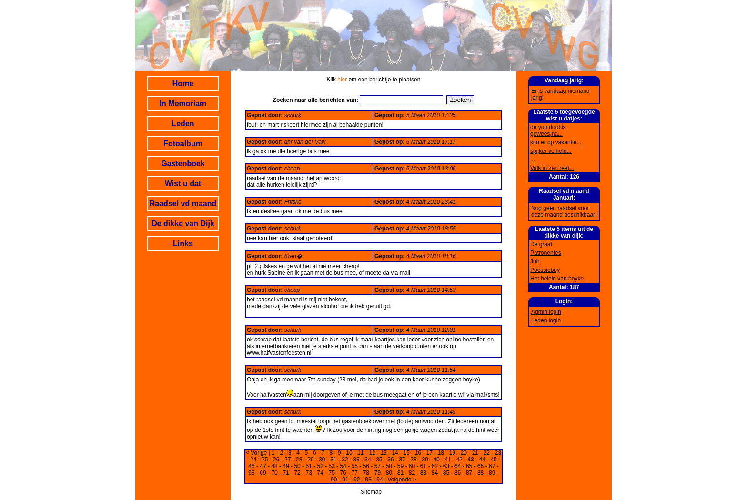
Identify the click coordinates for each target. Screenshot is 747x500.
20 (464, 453)
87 (469, 473)
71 (286, 473)
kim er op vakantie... (555, 142)
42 (459, 459)
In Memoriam (183, 104)
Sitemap (371, 492)
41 (448, 459)
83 (423, 473)
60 (412, 466)
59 (400, 466)
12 (372, 453)
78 (366, 473)
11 (360, 453)
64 (457, 466)
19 (452, 453)
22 (487, 453)
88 (480, 473)
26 (276, 459)
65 (469, 466)
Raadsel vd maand (183, 204)
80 (389, 473)
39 (425, 459)
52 (320, 466)
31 (333, 459)
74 (320, 473)
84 (435, 473)
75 (332, 473)
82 (412, 473)
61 (423, 466)
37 (402, 459)
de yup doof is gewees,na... (548, 130)
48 (274, 466)
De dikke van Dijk (182, 224)
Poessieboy (545, 270)
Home (182, 84)
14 (395, 453)
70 (274, 473)
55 (355, 466)
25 (265, 459)
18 (441, 453)
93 (368, 479)
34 (367, 459)
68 (251, 473)
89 (492, 473)
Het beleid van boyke (557, 278)
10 (349, 453)
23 (498, 453)
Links (183, 244)
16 (418, 453)
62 (435, 466)
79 (377, 473)
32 (345, 459)
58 (389, 466)
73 (308, 473)
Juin (535, 261)
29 (310, 459)
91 (345, 479)
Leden (183, 124)
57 (377, 466)
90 (334, 479)
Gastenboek (183, 164)
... (532, 159)
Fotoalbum (182, 144)
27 (287, 459)
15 (406, 453)
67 (492, 466)
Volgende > (401, 479)
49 (286, 466)
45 (494, 459)
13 (383, 453)
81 (400, 473)
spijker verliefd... (551, 151)
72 (297, 473)
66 (480, 466)
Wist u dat (183, 184)
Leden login (546, 320)
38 (413, 459)
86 (457, 473)
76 (343, 473)
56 (366, 466)
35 (379, 459)
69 (263, 473)
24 (253, 459)
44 (482, 459)
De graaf (541, 244)
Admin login (546, 312)
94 (379, 479)
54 (343, 466)
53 (332, 466)
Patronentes (545, 253)
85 (446, 473)
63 (446, 466)
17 (429, 453)
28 (299, 459)
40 (436, 459)
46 (251, 466)
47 (263, 466)
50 (297, 466)
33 (356, 459)
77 (355, 473)
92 (356, 479)
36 (390, 459)
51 (308, 466)
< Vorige (256, 453)
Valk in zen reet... (552, 168)
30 (322, 459)
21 (475, 453)
